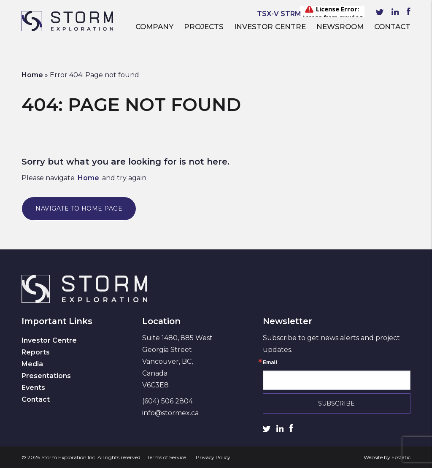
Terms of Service (166, 457)
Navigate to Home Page (78, 208)
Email (270, 362)
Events (33, 388)
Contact (392, 26)
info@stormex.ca (170, 413)
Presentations (46, 376)
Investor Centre (270, 26)
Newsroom (340, 26)
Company (154, 26)
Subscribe (336, 403)
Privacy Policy (213, 457)
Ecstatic (401, 457)
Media (32, 364)
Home (32, 75)
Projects (204, 26)
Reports (36, 352)
